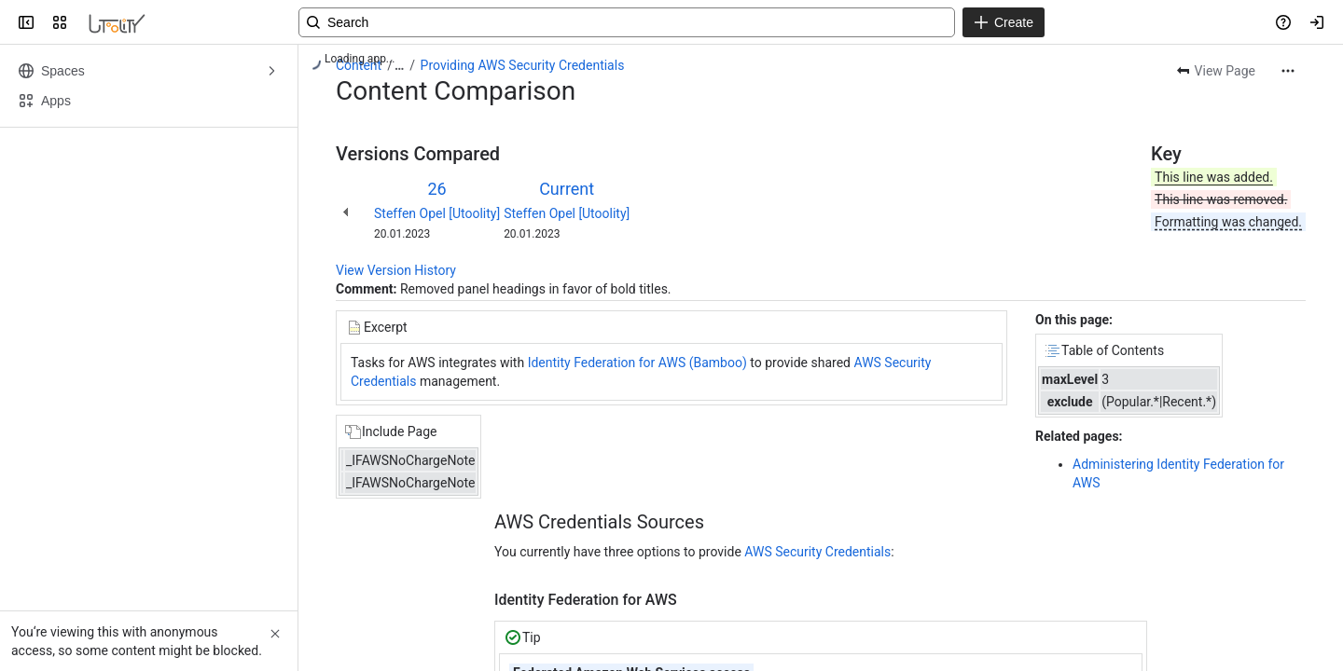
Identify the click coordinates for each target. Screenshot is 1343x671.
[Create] (1003, 22)
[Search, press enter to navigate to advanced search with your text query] (626, 22)
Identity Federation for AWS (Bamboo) (639, 362)
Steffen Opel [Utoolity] (437, 213)
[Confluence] (117, 22)
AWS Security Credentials (817, 551)
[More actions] (1288, 71)
